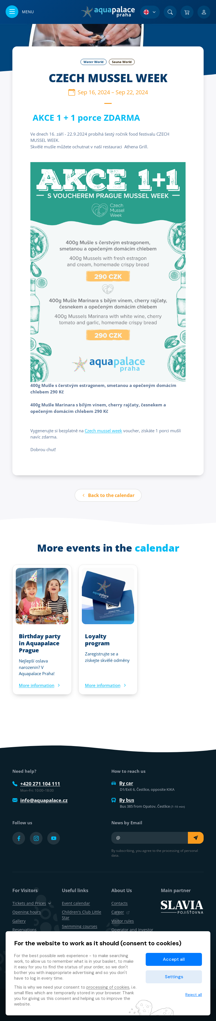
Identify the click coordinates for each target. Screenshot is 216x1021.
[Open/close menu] (20, 12)
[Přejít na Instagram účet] (36, 838)
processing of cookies (107, 987)
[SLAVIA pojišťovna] (182, 907)
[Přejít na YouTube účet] (53, 838)
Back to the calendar (108, 495)
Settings (174, 977)
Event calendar (76, 903)
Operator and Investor (132, 929)
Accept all (174, 959)
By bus (122, 800)
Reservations (24, 929)
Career (120, 912)
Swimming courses (79, 926)
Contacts (119, 903)
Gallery (19, 921)
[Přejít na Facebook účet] (18, 838)
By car (122, 783)
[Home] (108, 11)
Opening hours (26, 912)
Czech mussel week (103, 430)
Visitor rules (122, 921)
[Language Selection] (150, 12)
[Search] (170, 12)
